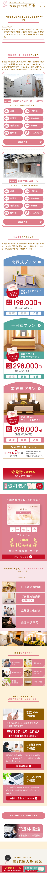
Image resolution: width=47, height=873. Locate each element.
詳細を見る (31, 141)
